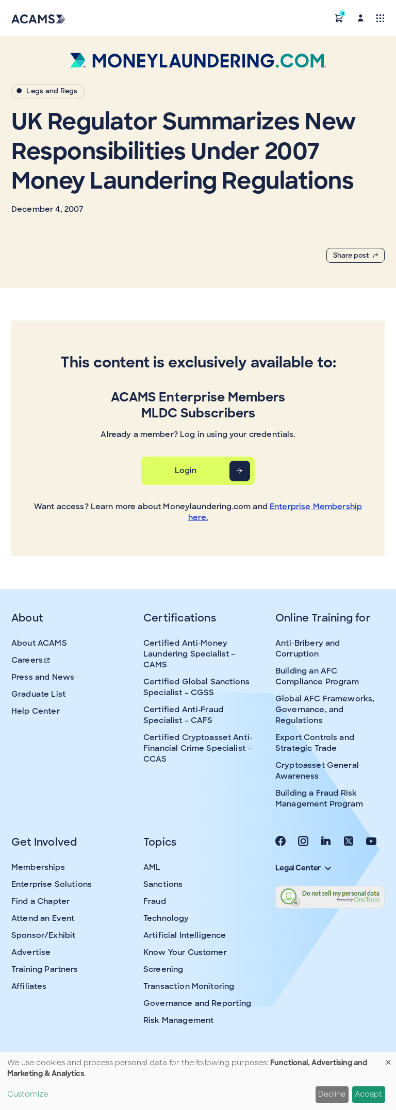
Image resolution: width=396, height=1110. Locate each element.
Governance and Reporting (197, 1003)
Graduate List (38, 694)
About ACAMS (39, 643)
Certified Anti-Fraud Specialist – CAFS (183, 715)
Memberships (38, 867)
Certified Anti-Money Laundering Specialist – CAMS (189, 654)
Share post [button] (355, 255)
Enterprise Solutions (51, 884)
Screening (163, 969)
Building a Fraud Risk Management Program (319, 798)
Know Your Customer (185, 952)
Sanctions (163, 884)
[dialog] (198, 1081)
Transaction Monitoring (188, 986)
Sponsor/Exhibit (43, 935)
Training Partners (44, 969)
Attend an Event (42, 918)
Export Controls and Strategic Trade (314, 742)
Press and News (42, 677)
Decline (331, 1094)
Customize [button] (27, 1094)
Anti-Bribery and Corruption (307, 648)
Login (186, 470)
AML (151, 867)
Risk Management (178, 1020)
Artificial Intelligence (184, 935)
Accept (368, 1094)
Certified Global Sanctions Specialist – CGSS (196, 687)
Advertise (31, 952)
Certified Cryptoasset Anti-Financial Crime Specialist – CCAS (197, 748)
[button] (339, 17)
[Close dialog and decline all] (388, 1058)
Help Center (35, 711)
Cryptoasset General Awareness (317, 770)
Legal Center (303, 867)
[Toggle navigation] (380, 17)
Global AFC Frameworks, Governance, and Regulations (324, 710)
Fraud (154, 901)
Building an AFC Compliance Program (317, 676)
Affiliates (29, 986)
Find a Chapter (40, 901)
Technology (166, 918)
